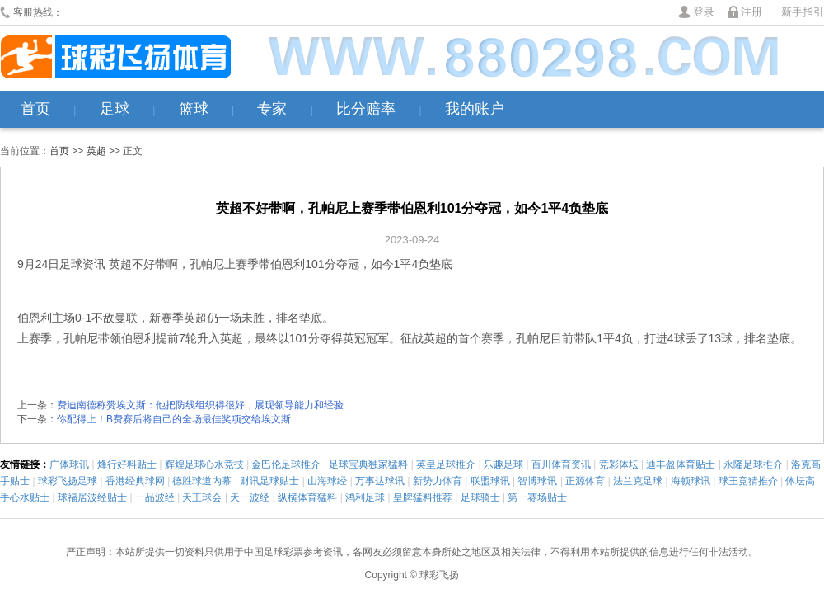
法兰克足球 (637, 481)
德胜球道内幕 (202, 481)
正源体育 (585, 481)
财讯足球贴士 (269, 481)
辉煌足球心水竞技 (204, 464)
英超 (96, 151)
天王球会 (202, 497)
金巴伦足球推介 (286, 464)
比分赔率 (366, 109)
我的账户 (474, 109)
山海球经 (327, 481)
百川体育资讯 (561, 464)
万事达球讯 (380, 481)
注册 (751, 12)
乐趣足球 (503, 464)
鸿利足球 (365, 497)
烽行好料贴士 (127, 464)
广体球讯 (69, 464)
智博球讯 (537, 481)
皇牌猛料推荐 (422, 497)
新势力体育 (437, 481)
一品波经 (155, 497)
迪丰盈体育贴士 (680, 464)
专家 (272, 109)
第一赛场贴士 (537, 497)
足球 (114, 109)
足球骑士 (480, 497)
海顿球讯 (690, 481)
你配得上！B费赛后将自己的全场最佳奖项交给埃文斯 (174, 419)
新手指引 (802, 12)
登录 (703, 12)
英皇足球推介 (445, 464)
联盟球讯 (490, 481)
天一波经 (249, 497)
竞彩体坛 (619, 464)
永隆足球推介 (753, 464)
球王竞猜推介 (748, 481)
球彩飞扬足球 (67, 481)
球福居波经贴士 (92, 497)
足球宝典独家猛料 (368, 464)
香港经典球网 (135, 481)
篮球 (193, 109)
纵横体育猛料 (307, 497)
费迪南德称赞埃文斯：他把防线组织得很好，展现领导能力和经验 (200, 405)
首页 (35, 109)
